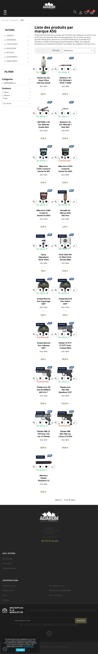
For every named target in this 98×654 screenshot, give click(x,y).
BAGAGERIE (11, 48)
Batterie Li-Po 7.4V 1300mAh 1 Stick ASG (65, 124)
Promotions (7, 563)
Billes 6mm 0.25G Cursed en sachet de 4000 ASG (65, 169)
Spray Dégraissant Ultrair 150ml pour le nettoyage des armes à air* (43, 257)
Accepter (20, 650)
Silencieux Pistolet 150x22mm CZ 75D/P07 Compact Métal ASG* (43, 478)
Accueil (10, 29)
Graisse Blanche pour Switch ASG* (65, 301)
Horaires (6, 600)
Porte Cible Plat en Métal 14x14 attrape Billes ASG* (65, 257)
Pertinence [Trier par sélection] (78, 50)
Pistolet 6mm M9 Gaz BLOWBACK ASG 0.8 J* (43, 389)
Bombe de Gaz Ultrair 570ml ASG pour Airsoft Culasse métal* (43, 80)
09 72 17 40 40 (49, 541)
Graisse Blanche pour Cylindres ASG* (43, 345)
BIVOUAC (10, 53)
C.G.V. (5, 595)
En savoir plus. (29, 646)
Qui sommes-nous (56, 586)
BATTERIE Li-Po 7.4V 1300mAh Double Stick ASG (44, 125)
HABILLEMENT (12, 61)
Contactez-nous (9, 586)
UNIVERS (10, 36)
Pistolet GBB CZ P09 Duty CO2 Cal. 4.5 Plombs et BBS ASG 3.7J (43, 434)
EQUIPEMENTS (12, 57)
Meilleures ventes (9, 568)
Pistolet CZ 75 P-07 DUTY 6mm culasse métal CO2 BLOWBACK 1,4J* (65, 345)
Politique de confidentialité (60, 590)
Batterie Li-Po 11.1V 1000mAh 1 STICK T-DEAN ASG (65, 80)
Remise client (8, 590)
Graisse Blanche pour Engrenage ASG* (43, 301)
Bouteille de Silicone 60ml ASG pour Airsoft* (65, 213)
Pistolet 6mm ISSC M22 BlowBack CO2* (65, 389)
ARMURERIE (11, 40)
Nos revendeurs (55, 595)
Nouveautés (7, 559)
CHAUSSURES (12, 44)
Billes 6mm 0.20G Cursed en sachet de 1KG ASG (43, 169)
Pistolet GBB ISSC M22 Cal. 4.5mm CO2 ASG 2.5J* (65, 434)
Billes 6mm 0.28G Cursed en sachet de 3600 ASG (43, 213)
